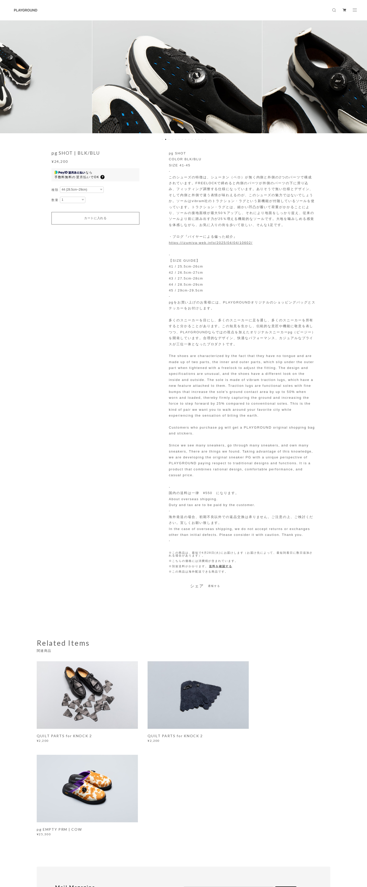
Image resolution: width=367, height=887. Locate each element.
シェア (197, 586)
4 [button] (172, 139)
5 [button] (175, 139)
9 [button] (188, 139)
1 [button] (162, 139)
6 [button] (178, 139)
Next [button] (359, 77)
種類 (55, 190)
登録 (286, 790)
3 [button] (168, 139)
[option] (184, 77)
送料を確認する (220, 566)
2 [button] (165, 139)
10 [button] (192, 139)
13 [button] (202, 139)
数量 (55, 200)
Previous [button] (7, 77)
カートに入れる (95, 218)
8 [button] (185, 139)
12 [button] (198, 139)
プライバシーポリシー (80, 857)
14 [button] (205, 139)
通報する (214, 586)
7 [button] (182, 139)
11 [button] (195, 139)
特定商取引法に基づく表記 (119, 857)
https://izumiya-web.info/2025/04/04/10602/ (211, 243)
